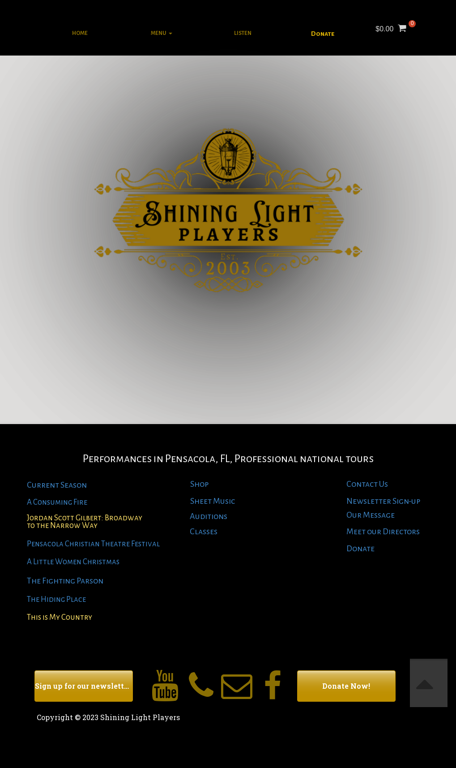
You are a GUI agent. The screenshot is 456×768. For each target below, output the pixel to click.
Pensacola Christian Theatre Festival (93, 544)
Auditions (208, 516)
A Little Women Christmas (73, 562)
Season (73, 485)
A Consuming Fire (57, 502)
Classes (203, 531)
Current (43, 485)
